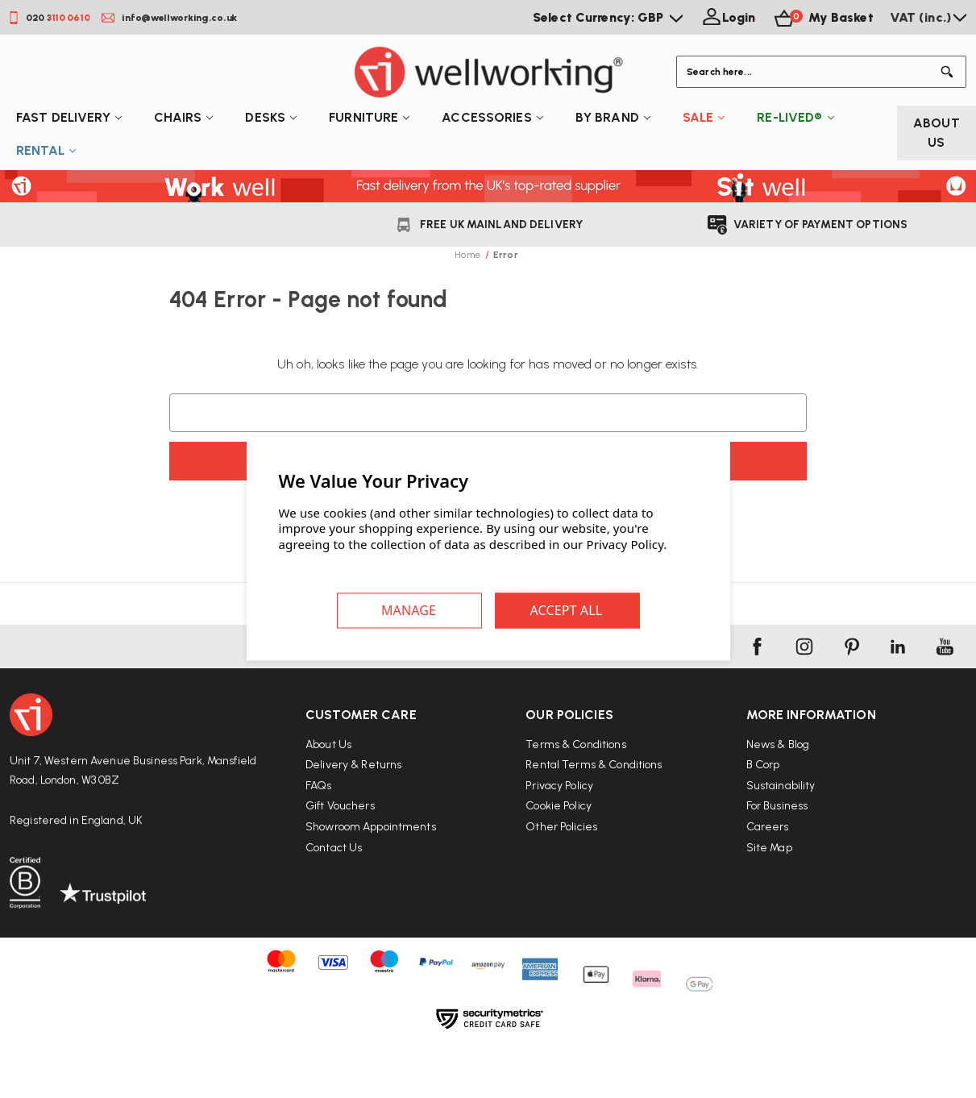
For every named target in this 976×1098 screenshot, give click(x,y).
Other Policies (561, 873)
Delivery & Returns (353, 794)
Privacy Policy (559, 832)
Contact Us (333, 877)
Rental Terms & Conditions (593, 812)
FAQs (318, 815)
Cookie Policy (558, 853)
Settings (409, 611)
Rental (46, 150)
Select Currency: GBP (608, 17)
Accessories (492, 117)
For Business (777, 867)
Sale (704, 117)
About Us (936, 132)
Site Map (769, 908)
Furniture (369, 117)
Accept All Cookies (567, 611)
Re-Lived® (795, 117)
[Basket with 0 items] (822, 17)
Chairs (184, 117)
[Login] (727, 17)
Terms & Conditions (575, 791)
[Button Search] (950, 72)
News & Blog (777, 805)
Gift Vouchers (340, 835)
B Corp (763, 826)
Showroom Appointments (370, 856)
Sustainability (781, 846)
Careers (767, 888)
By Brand (612, 117)
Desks (271, 117)
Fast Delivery (69, 117)
